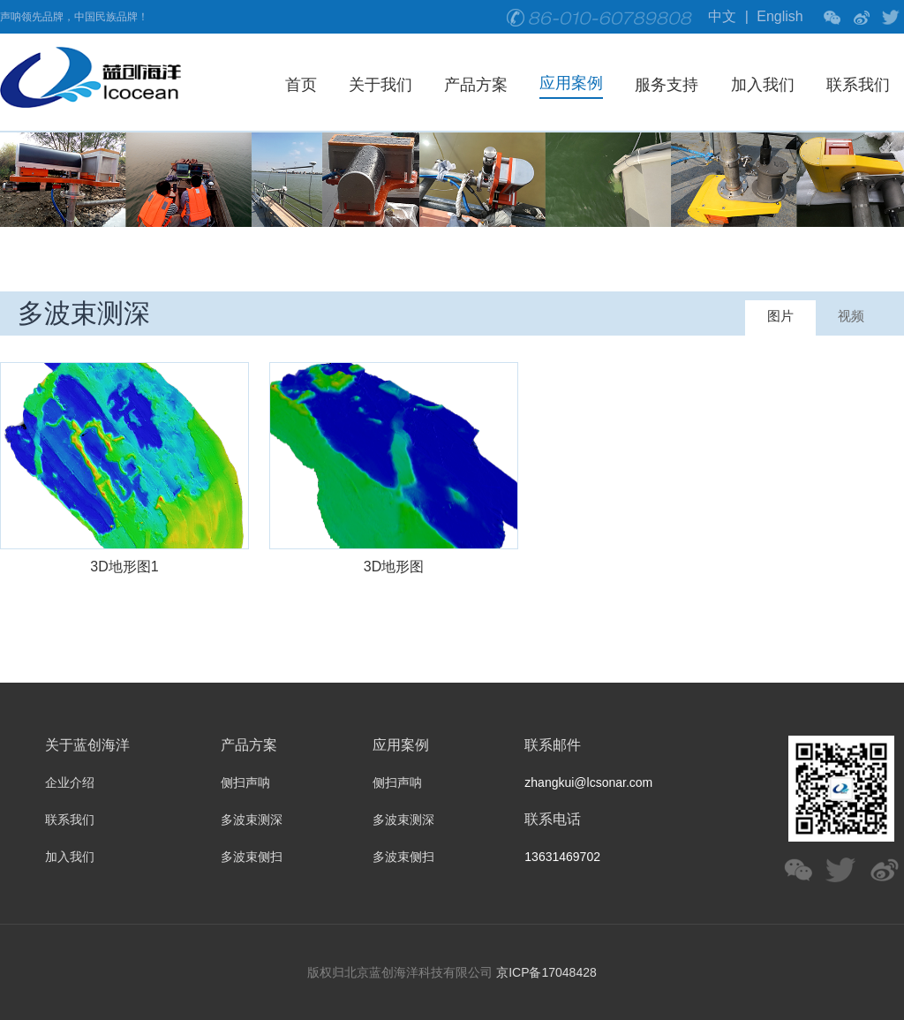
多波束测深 (251, 819)
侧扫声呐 (245, 782)
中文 (722, 16)
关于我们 (380, 85)
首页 (301, 85)
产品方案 (476, 85)
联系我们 (858, 85)
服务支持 (666, 85)
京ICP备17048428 (546, 972)
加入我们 (763, 85)
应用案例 (571, 83)
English (779, 16)
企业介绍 (69, 782)
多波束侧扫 (251, 857)
